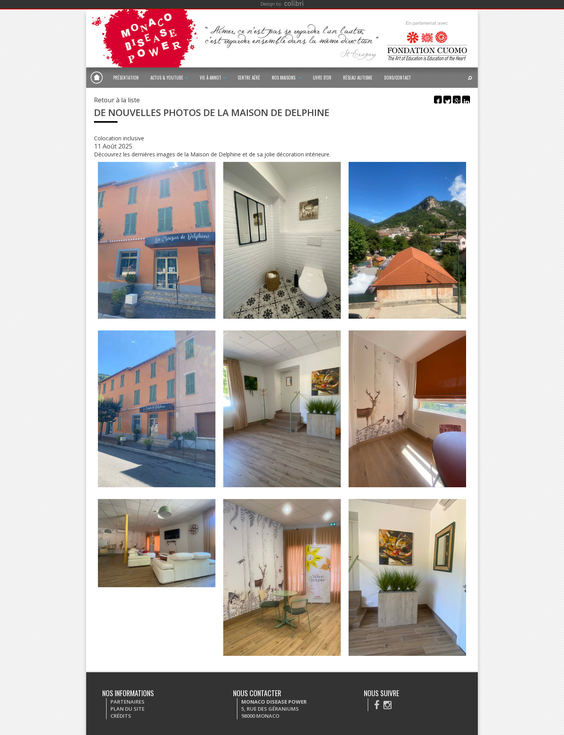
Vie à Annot (213, 77)
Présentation (126, 77)
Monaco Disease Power (96, 77)
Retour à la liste (117, 100)
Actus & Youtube (169, 77)
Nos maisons (286, 77)
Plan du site (127, 708)
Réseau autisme (357, 77)
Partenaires (127, 701)
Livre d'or (322, 77)
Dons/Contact (397, 77)
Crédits (120, 715)
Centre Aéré (249, 77)
